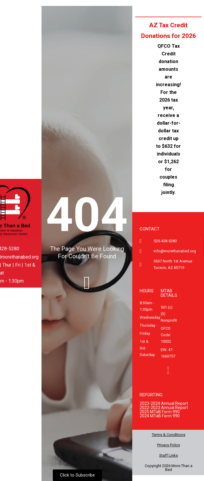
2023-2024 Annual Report (164, 403)
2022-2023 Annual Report (164, 407)
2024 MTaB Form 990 (160, 415)
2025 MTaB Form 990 (160, 411)
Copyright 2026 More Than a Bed (168, 468)
